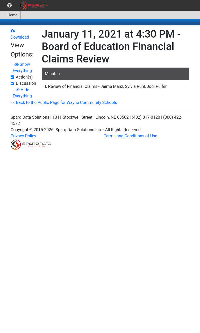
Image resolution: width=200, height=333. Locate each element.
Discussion (26, 83)
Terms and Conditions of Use (130, 135)
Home (10, 15)
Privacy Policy (23, 135)
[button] (9, 5)
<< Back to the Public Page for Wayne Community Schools (64, 102)
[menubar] (25, 5)
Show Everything (22, 67)
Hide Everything (22, 92)
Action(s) (24, 77)
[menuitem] (9, 5)
